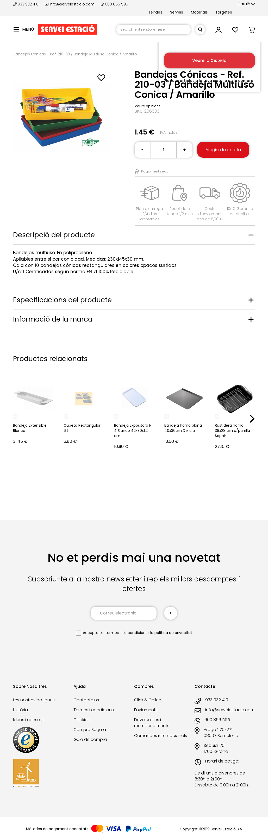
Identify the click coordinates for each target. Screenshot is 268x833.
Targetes (224, 12)
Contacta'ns (86, 700)
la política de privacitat (171, 632)
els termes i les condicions (123, 632)
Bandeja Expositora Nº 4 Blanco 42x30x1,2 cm (133, 430)
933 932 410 (26, 4)
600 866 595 (114, 4)
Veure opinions (147, 106)
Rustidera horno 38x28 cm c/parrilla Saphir (232, 430)
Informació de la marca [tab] (52, 319)
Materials (199, 12)
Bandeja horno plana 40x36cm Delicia (183, 428)
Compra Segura (89, 730)
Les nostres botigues (34, 700)
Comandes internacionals (160, 736)
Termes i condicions (93, 710)
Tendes (155, 12)
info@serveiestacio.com (70, 4)
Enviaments (146, 710)
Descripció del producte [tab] (54, 235)
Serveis (176, 12)
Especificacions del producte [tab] (62, 300)
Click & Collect (148, 700)
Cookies (81, 720)
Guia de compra (90, 739)
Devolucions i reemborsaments (151, 723)
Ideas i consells (28, 720)
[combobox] (153, 29)
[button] (246, 4)
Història (20, 710)
